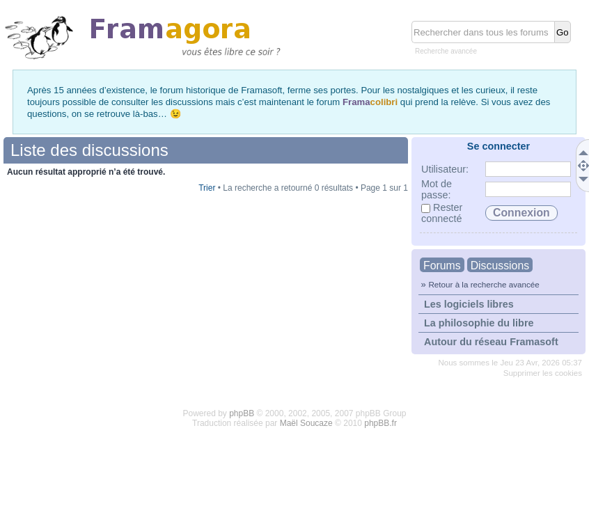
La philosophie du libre (479, 323)
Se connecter (498, 146)
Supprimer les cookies (542, 373)
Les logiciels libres (469, 304)
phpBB (241, 413)
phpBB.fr (380, 423)
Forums (442, 265)
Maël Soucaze (306, 423)
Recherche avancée (446, 51)
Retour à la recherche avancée (483, 284)
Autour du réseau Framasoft (491, 341)
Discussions (500, 265)
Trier (206, 188)
